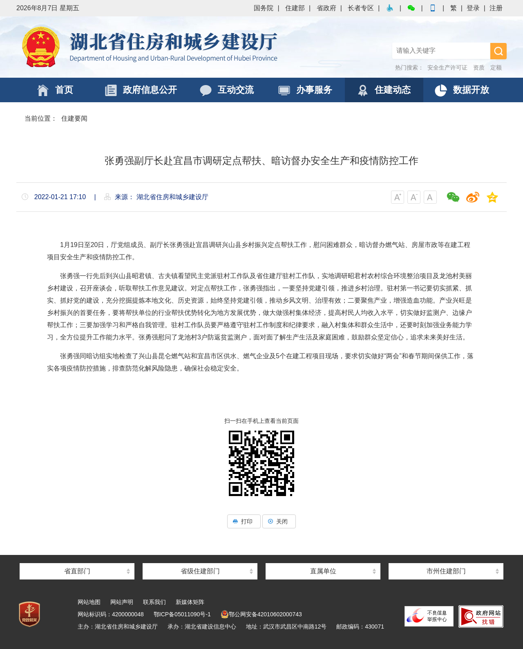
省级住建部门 (200, 571)
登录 (473, 7)
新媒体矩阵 (190, 602)
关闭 (279, 521)
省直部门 (77, 571)
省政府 (326, 7)
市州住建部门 (446, 571)
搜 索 (498, 51)
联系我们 (154, 602)
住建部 (295, 7)
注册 (496, 7)
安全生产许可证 (447, 67)
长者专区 (361, 7)
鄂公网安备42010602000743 (261, 614)
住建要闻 (74, 118)
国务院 (263, 7)
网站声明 (121, 602)
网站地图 (89, 602)
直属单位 (323, 571)
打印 (243, 521)
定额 (496, 67)
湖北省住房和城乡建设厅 (151, 47)
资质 (479, 67)
